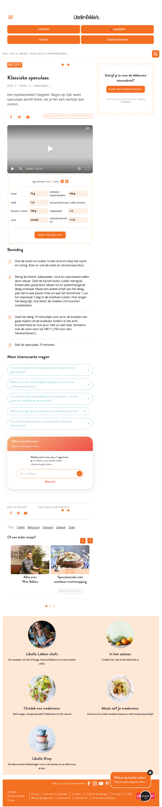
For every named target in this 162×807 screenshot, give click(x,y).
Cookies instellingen (99, 794)
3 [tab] (54, 606)
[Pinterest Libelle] (108, 783)
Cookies (78, 794)
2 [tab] (50, 606)
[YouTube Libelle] (101, 783)
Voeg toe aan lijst (50, 235)
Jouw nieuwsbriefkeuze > (125, 89)
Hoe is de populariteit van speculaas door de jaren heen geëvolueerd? (50, 370)
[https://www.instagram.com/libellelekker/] (95, 783)
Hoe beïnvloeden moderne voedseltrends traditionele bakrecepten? (50, 424)
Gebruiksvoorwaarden (56, 794)
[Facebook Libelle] (89, 783)
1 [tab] (46, 606)
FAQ (34, 798)
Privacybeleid (126, 101)
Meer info (50, 481)
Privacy (35, 794)
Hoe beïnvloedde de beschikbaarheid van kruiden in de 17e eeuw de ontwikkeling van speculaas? (50, 399)
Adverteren (93, 798)
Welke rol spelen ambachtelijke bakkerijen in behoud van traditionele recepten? (50, 384)
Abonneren (75, 798)
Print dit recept (81, 116)
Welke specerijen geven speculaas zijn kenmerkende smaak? (48, 411)
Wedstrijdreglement (53, 798)
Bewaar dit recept (56, 116)
